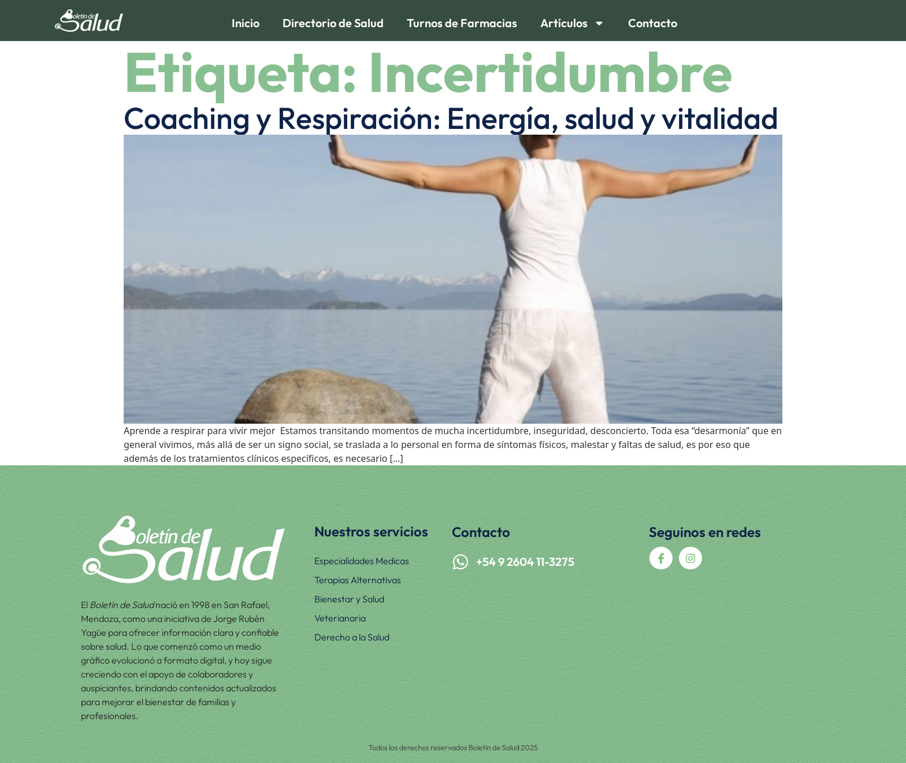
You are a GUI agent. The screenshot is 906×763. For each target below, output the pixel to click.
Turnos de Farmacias (462, 23)
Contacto (652, 23)
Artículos (572, 23)
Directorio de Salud (333, 23)
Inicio (245, 23)
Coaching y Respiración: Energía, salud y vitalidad (451, 118)
